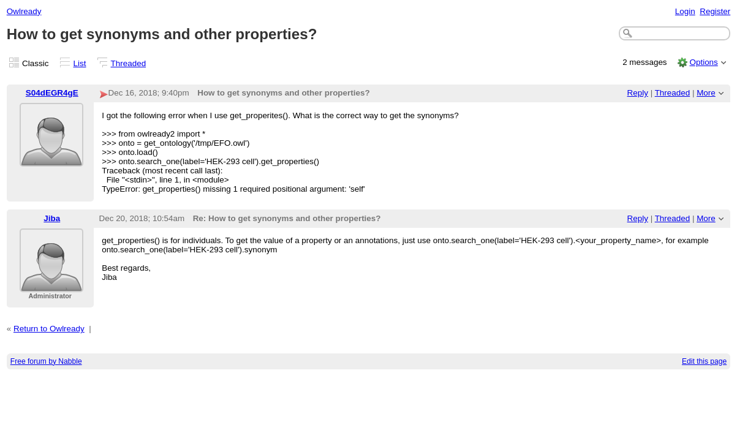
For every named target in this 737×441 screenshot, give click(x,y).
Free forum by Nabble (46, 361)
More (706, 92)
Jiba (51, 218)
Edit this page (704, 361)
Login (685, 11)
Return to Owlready (49, 328)
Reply (637, 92)
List (80, 63)
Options (703, 62)
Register (715, 11)
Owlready (24, 11)
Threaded (128, 63)
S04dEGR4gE (52, 92)
